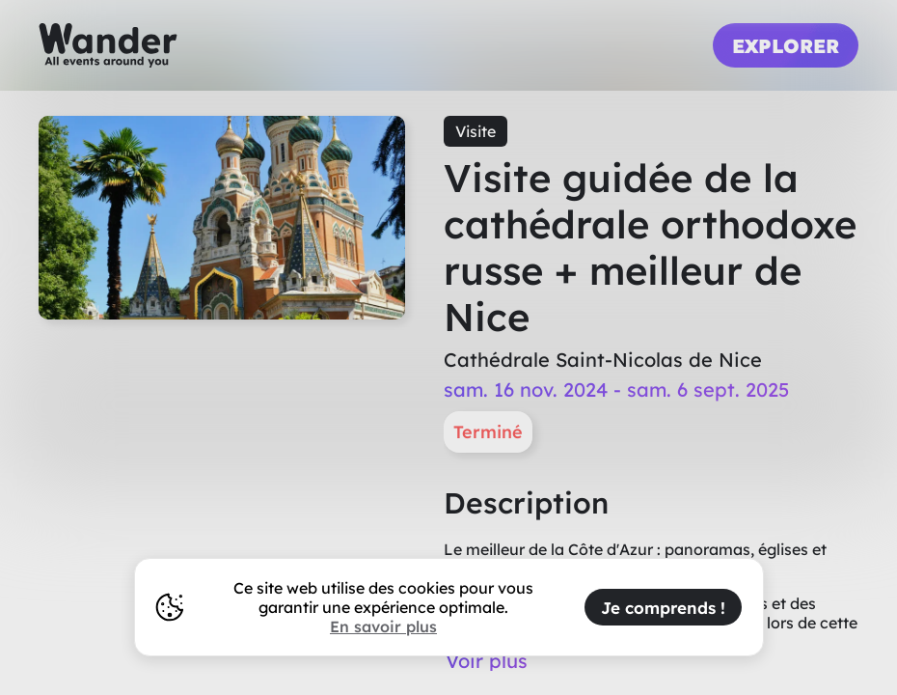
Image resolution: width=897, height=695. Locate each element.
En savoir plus (383, 626)
